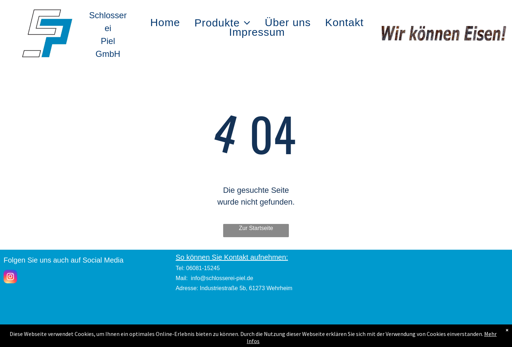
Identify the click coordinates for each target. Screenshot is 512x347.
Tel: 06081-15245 (198, 268)
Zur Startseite (256, 228)
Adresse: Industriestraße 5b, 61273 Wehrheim (234, 288)
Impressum (256, 337)
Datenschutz (322, 337)
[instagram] (10, 277)
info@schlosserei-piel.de (222, 278)
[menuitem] (165, 22)
